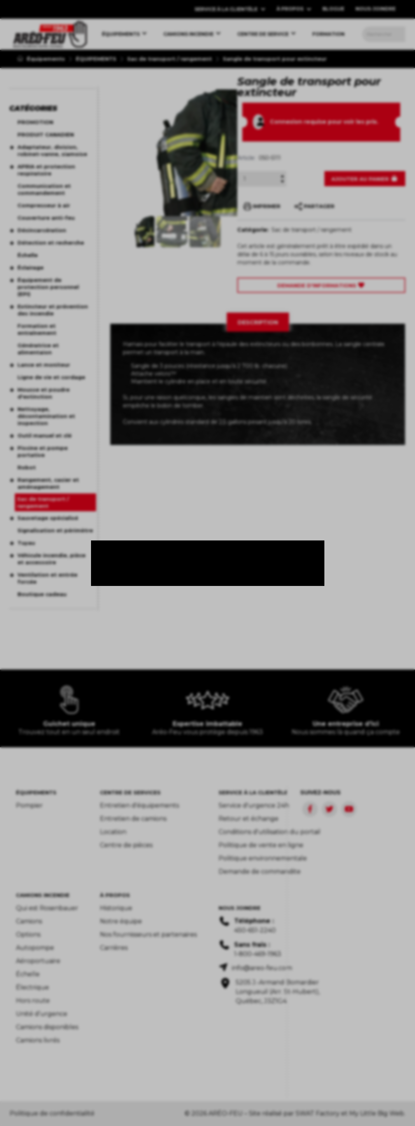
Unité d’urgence (41, 1014)
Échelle (28, 974)
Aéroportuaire (38, 961)
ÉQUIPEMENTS (96, 59)
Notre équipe (121, 921)
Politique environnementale (263, 858)
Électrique (32, 987)
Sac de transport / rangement (169, 59)
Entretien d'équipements (139, 805)
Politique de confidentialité (52, 1113)
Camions (29, 921)
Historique (116, 908)
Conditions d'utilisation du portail (269, 832)
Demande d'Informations (321, 285)
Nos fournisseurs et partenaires (148, 934)
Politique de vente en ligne (261, 845)
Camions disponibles (47, 1027)
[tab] (258, 322)
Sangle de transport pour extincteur (275, 59)
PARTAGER (314, 206)
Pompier (29, 805)
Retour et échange (248, 818)
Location (113, 832)
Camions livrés (38, 1040)
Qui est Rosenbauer (47, 908)
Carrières (114, 947)
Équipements (41, 59)
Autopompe (35, 947)
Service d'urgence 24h (254, 805)
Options (28, 934)
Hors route (33, 1000)
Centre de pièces (126, 845)
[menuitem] (50, 34)
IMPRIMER (261, 206)
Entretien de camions (133, 818)
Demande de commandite (260, 871)
